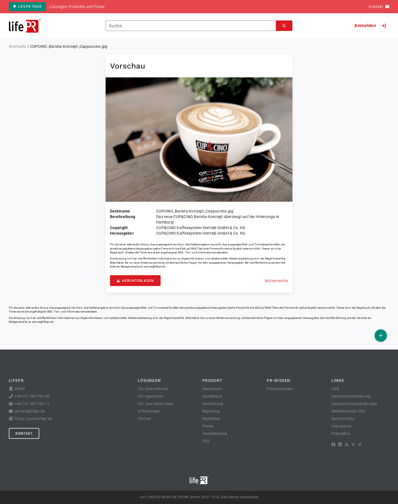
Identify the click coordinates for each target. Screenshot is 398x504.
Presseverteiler (280, 389)
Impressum (341, 426)
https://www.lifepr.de (33, 418)
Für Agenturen (150, 396)
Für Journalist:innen (156, 403)
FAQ (206, 441)
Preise (207, 426)
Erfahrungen (149, 411)
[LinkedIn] (340, 444)
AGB (335, 389)
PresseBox (340, 433)
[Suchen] (284, 25)
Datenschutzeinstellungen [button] (354, 403)
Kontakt (24, 433)
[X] (353, 444)
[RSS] (346, 444)
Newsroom (212, 389)
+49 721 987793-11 (32, 403)
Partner (144, 418)
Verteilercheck (214, 433)
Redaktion (211, 418)
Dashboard (212, 396)
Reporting (211, 411)
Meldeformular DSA (348, 411)
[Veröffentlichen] (381, 335)
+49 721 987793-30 (32, 396)
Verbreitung (212, 403)
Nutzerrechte (276, 281)
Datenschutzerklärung (351, 396)
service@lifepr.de (154, 266)
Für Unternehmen (153, 389)
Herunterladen (135, 281)
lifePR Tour (27, 7)
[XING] (359, 444)
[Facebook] (333, 444)
